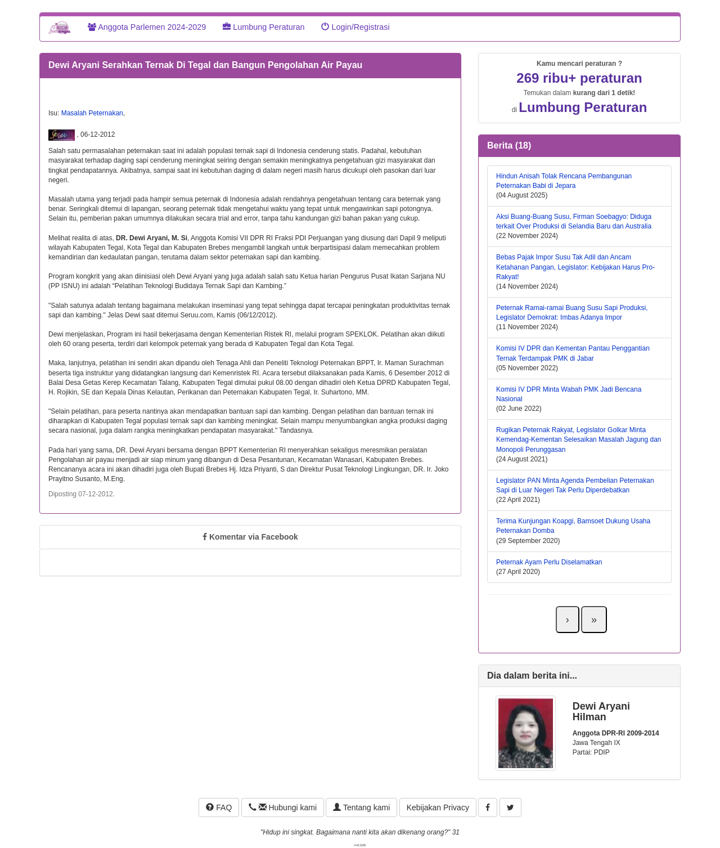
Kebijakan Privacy (438, 807)
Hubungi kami (283, 807)
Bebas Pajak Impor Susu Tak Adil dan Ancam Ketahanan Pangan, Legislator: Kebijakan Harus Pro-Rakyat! (575, 266)
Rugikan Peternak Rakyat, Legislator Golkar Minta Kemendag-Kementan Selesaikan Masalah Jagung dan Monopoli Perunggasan (579, 439)
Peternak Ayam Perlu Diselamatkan (549, 562)
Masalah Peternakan (92, 113)
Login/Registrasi (355, 27)
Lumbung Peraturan (263, 27)
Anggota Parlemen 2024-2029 (147, 27)
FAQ (219, 807)
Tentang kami (361, 807)
